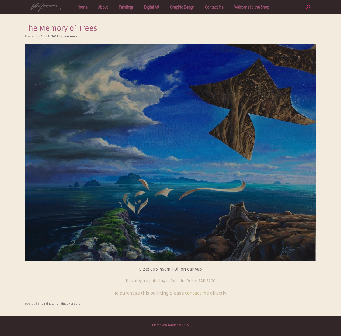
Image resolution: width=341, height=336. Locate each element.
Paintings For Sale (67, 304)
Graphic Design (182, 7)
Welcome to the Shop (251, 7)
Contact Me (214, 7)
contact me (197, 293)
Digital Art (151, 7)
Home (82, 7)
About (103, 7)
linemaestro (73, 37)
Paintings (126, 7)
